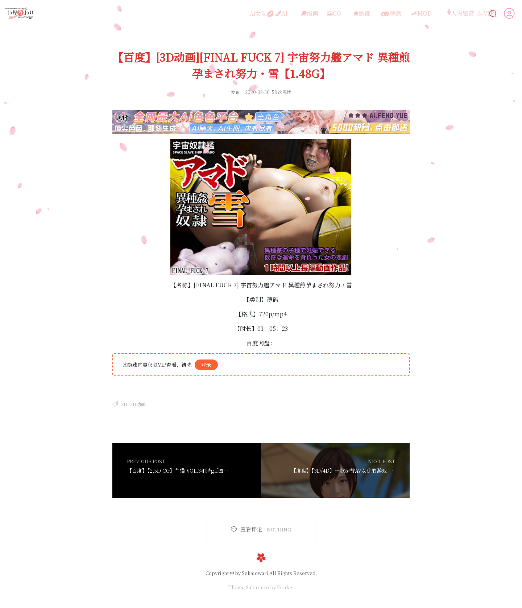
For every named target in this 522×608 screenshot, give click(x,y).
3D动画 (138, 404)
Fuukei (285, 587)
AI (273, 13)
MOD (408, 13)
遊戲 (378, 13)
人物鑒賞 (441, 13)
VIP (473, 13)
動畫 (349, 13)
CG (323, 13)
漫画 (297, 13)
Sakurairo (257, 587)
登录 (206, 364)
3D (124, 404)
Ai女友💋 (244, 13)
